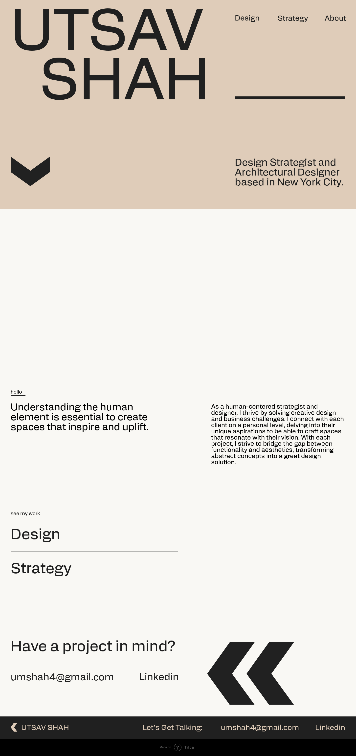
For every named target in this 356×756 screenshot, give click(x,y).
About (335, 19)
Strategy (293, 19)
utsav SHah (45, 728)
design (35, 535)
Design (247, 18)
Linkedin (159, 678)
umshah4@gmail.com (62, 678)
